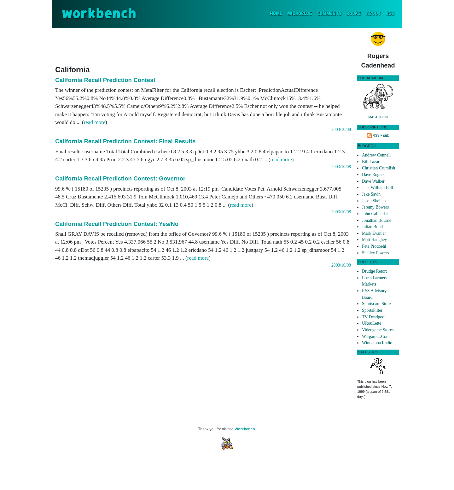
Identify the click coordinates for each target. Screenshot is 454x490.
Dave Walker (373, 181)
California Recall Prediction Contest (105, 80)
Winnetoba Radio (377, 342)
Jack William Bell (377, 187)
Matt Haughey (374, 239)
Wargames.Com (376, 336)
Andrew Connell (376, 155)
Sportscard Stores (377, 303)
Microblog (299, 13)
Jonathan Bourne (376, 220)
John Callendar (375, 213)
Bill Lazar (370, 161)
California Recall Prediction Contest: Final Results (125, 141)
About (373, 13)
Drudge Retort (374, 271)
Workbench (245, 429)
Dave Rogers (373, 174)
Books (353, 13)
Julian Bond (372, 226)
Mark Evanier (374, 233)
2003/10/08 (341, 129)
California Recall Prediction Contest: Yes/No (116, 224)
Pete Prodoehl (374, 246)
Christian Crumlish (378, 168)
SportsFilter (372, 310)
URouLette (371, 323)
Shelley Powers (375, 253)
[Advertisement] (203, 45)
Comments (329, 13)
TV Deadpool (374, 317)
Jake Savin (371, 194)
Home (277, 13)
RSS (390, 13)
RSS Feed (381, 135)
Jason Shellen (374, 200)
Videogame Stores (377, 330)
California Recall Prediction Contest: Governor (120, 178)
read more (94, 122)
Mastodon (378, 117)
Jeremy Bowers (375, 207)
